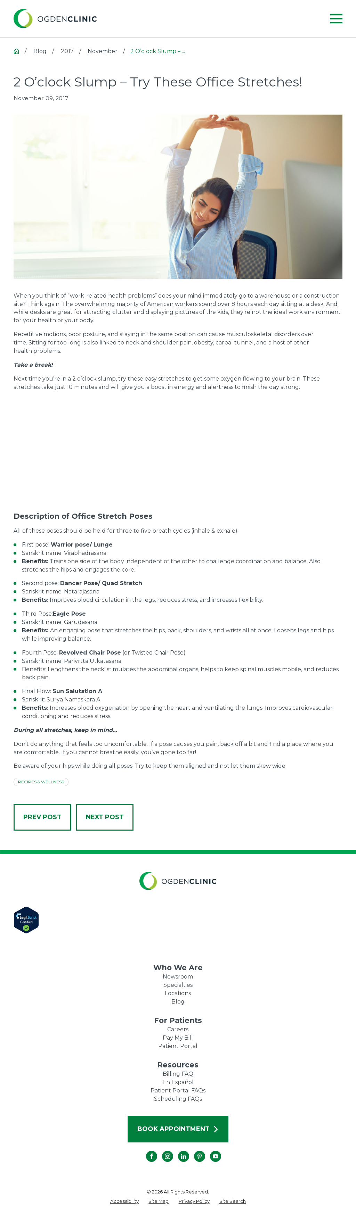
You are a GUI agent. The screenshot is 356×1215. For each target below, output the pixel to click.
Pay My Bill (178, 1037)
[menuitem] (124, 1201)
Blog (178, 1001)
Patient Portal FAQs (178, 1090)
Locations (178, 993)
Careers (177, 1029)
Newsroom (178, 976)
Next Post (105, 817)
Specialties (178, 985)
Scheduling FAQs (178, 1099)
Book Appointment (178, 1129)
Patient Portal (177, 1046)
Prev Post (42, 817)
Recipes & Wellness (41, 781)
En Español (178, 1082)
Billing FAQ (178, 1074)
